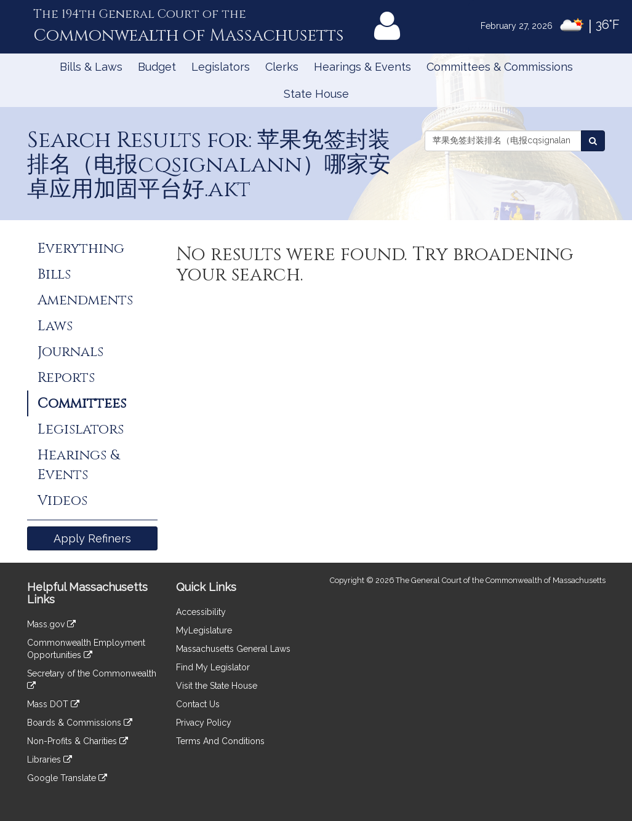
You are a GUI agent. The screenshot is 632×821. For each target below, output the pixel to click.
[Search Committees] (593, 140)
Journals (70, 352)
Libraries (49, 759)
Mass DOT (53, 704)
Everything (81, 248)
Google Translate (67, 778)
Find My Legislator (213, 667)
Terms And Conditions (220, 741)
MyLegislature (204, 630)
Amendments (85, 300)
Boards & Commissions (79, 723)
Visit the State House (216, 686)
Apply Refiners (92, 538)
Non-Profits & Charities (77, 741)
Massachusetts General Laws (233, 649)
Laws (55, 326)
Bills (54, 274)
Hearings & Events (362, 66)
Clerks (281, 66)
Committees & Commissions (499, 66)
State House (316, 93)
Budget (157, 66)
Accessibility (201, 612)
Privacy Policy (203, 723)
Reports (66, 377)
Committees (82, 403)
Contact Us (198, 704)
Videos (62, 500)
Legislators (220, 66)
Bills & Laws (91, 66)
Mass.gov (51, 624)
